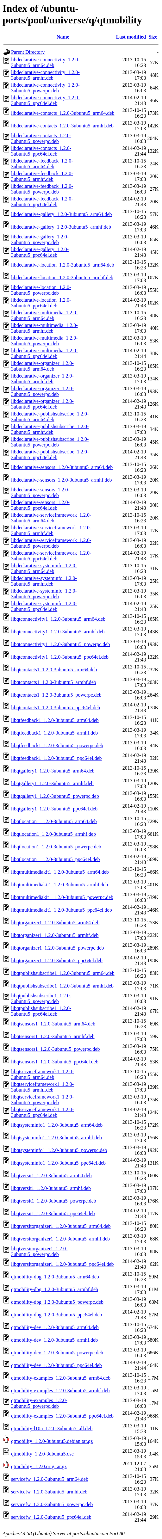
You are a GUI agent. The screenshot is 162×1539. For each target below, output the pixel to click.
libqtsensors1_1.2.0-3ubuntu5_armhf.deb (53, 1036)
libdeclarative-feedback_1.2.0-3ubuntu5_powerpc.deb (42, 188)
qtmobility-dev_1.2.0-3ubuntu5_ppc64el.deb (56, 1365)
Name (63, 37)
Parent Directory (28, 52)
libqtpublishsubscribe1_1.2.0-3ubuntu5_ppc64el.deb (41, 1011)
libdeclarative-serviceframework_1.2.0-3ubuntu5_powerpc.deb (51, 543)
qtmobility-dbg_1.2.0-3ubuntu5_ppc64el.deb (56, 1314)
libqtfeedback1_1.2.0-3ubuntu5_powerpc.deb (57, 745)
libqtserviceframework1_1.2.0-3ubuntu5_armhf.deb (42, 1087)
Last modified (131, 37)
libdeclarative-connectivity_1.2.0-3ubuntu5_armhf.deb (45, 75)
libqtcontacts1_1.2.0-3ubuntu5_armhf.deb (53, 682)
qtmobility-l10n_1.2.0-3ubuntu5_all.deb (51, 1428)
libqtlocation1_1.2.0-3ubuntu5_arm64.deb (54, 821)
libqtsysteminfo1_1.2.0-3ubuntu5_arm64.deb (57, 1125)
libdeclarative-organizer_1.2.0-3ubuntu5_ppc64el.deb (42, 403)
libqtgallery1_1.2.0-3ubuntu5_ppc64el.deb (54, 808)
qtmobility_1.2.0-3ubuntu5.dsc (42, 1453)
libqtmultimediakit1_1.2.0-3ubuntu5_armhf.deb (59, 884)
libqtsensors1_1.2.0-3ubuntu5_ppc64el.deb (54, 1061)
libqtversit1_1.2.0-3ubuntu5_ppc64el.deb (53, 1213)
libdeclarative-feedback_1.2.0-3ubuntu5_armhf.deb (42, 176)
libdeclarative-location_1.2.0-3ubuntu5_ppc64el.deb (41, 302)
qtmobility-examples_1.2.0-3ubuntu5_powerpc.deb (39, 1403)
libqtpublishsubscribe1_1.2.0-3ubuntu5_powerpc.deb (41, 998)
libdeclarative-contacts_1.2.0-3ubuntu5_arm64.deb (63, 113)
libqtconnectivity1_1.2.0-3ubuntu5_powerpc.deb (60, 644)
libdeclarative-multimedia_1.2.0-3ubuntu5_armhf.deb (44, 328)
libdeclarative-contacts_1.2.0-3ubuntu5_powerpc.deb (41, 138)
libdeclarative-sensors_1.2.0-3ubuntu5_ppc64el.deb (40, 505)
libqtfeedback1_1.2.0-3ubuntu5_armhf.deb (54, 733)
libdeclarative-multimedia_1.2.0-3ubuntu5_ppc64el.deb (44, 353)
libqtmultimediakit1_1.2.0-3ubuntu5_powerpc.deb (62, 897)
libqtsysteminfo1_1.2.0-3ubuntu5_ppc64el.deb (58, 1163)
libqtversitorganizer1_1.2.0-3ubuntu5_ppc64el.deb (62, 1264)
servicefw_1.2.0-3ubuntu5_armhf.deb (49, 1491)
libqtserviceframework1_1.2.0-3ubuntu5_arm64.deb (42, 1074)
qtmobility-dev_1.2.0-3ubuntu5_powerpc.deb (57, 1352)
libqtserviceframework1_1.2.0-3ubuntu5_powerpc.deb (42, 1099)
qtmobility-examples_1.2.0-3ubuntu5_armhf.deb (60, 1390)
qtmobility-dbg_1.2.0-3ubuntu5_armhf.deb (54, 1289)
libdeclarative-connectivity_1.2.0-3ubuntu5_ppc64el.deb (45, 100)
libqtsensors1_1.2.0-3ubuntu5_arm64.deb (53, 1023)
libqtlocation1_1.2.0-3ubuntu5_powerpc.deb (56, 846)
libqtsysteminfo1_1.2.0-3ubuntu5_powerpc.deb (59, 1150)
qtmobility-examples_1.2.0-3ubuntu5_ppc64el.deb (62, 1416)
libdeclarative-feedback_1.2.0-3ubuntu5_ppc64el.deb (42, 201)
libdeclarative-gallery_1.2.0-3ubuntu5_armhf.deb (61, 227)
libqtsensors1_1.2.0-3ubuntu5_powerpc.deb (55, 1049)
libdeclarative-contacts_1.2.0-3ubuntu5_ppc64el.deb (41, 151)
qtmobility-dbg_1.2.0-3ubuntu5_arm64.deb (55, 1276)
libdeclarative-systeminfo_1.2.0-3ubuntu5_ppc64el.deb (44, 606)
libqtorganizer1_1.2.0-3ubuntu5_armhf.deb (55, 935)
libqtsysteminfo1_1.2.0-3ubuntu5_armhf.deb (56, 1137)
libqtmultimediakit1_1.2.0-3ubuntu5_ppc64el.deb (61, 910)
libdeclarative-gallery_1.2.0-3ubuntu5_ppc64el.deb (40, 252)
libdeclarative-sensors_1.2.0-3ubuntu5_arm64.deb (62, 467)
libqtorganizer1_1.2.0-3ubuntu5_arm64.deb (55, 922)
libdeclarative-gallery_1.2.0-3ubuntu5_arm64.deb (61, 214)
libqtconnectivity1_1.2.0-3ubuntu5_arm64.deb (58, 619)
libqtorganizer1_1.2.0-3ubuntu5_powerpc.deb (57, 948)
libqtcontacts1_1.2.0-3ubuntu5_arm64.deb (54, 669)
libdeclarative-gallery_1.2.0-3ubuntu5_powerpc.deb (40, 239)
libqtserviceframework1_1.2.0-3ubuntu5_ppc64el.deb (42, 1112)
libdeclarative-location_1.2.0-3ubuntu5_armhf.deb (62, 277)
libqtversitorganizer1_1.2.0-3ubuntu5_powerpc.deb (39, 1251)
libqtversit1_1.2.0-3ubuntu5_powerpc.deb (53, 1200)
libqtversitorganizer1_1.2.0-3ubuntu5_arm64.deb (61, 1226)
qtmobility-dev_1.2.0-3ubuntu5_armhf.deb (54, 1340)
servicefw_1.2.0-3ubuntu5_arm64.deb (49, 1479)
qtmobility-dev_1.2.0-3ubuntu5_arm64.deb (55, 1327)
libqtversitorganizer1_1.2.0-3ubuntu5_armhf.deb (60, 1238)
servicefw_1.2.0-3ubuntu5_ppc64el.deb (51, 1517)
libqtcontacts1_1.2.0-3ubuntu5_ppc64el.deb (55, 707)
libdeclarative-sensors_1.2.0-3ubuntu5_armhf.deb (61, 480)
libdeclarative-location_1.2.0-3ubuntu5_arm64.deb (62, 265)
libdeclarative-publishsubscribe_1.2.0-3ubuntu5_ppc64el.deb (50, 454)
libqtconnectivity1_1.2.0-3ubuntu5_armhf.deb (58, 631)
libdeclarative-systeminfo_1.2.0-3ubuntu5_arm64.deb (44, 568)
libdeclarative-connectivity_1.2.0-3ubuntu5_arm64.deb (45, 62)
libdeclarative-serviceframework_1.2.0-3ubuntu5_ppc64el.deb (51, 555)
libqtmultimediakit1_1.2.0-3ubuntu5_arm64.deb (60, 872)
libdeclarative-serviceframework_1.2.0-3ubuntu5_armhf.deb (51, 530)
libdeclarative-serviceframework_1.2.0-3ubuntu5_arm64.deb (51, 517)
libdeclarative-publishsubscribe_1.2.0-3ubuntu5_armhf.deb (50, 429)
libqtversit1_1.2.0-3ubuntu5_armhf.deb (51, 1188)
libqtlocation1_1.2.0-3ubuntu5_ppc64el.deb (55, 859)
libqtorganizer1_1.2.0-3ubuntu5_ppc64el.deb (57, 960)
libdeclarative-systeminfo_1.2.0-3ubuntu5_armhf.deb (44, 581)
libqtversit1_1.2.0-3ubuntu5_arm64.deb (51, 1175)
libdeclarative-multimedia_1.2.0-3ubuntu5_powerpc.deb (44, 340)
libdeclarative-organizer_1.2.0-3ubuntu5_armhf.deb (42, 378)
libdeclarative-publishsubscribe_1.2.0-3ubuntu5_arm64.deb (50, 416)
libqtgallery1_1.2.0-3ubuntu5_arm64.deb (53, 770)
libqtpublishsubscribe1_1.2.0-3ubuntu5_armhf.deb (62, 985)
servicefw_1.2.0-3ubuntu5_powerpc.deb (52, 1504)
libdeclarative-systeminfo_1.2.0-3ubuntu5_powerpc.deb (44, 593)
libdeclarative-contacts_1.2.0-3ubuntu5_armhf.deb (62, 125)
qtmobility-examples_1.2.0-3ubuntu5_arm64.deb (60, 1378)
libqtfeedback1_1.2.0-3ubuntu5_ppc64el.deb (56, 758)
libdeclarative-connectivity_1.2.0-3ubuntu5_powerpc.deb (45, 87)
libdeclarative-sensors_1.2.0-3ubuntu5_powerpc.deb (40, 492)
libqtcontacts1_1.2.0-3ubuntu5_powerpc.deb (56, 695)
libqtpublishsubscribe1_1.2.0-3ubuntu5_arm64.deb (63, 973)
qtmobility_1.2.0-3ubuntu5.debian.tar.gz (52, 1441)
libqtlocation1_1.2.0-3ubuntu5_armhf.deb (53, 834)
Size (152, 37)
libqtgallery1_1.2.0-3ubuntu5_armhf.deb (52, 783)
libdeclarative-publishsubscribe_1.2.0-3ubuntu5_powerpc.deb (50, 441)
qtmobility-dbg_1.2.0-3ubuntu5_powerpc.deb (57, 1302)
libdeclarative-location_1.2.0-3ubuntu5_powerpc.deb (41, 290)
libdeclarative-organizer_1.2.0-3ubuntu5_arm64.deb (42, 366)
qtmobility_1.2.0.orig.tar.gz (39, 1466)
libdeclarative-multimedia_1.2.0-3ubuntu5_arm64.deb (44, 315)
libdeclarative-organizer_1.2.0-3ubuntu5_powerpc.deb (42, 391)
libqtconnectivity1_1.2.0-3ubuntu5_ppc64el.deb (60, 657)
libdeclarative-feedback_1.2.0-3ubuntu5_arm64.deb (42, 163)
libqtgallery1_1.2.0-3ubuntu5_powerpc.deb (55, 796)
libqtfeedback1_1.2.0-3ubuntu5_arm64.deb (55, 720)
